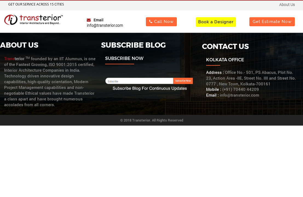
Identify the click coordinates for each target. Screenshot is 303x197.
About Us (287, 4)
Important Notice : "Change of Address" (153, 5)
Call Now (161, 21)
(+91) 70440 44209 (240, 89)
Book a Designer (215, 21)
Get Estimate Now (272, 21)
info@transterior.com (105, 25)
